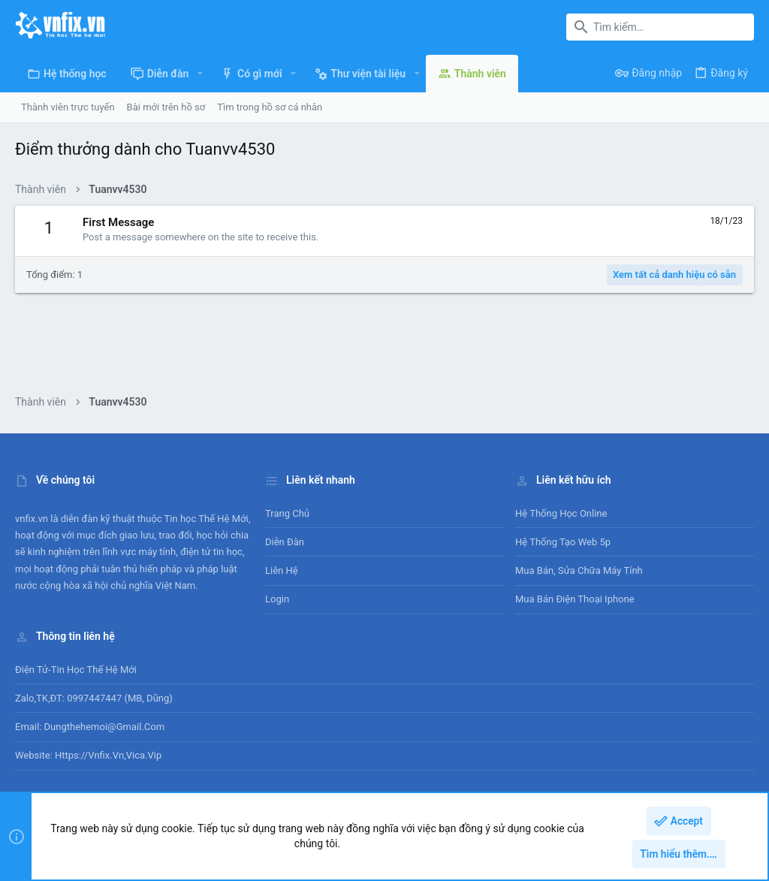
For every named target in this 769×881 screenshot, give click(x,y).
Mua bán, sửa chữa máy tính (579, 570)
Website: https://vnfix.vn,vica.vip (88, 755)
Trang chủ (287, 513)
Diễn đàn (284, 542)
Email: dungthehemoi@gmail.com (89, 726)
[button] (199, 73)
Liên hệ (281, 570)
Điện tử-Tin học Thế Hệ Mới (76, 669)
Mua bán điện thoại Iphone (575, 599)
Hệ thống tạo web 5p (563, 542)
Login (277, 599)
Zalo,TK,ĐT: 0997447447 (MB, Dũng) (94, 698)
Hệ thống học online (561, 513)
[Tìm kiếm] (660, 27)
